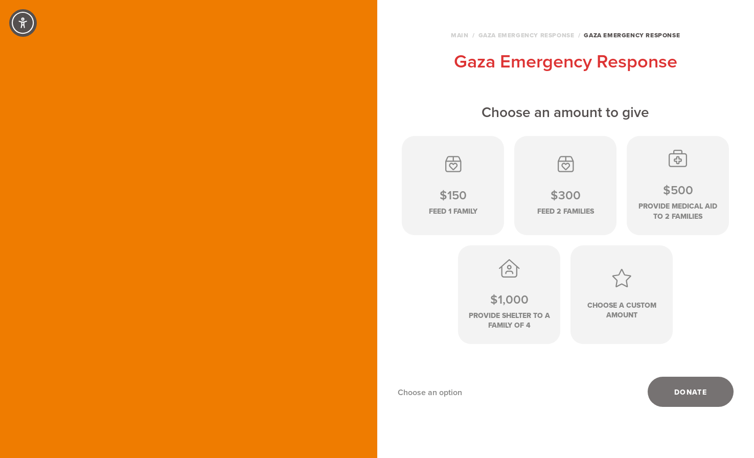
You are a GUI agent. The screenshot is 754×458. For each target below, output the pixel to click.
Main (459, 35)
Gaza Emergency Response (526, 35)
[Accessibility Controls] (23, 23)
